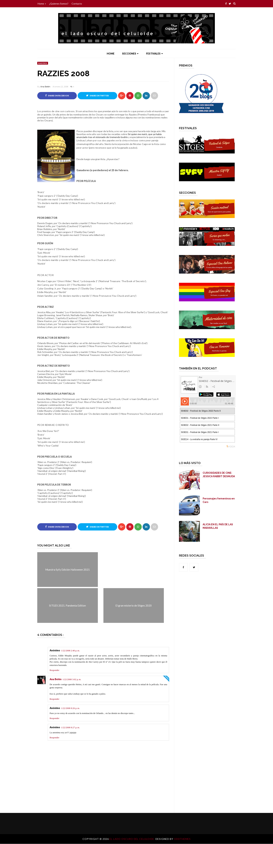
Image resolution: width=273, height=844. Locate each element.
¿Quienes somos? (58, 3)
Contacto (77, 3)
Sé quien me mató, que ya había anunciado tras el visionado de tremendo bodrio (119, 136)
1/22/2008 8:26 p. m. (70, 708)
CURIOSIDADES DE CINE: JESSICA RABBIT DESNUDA (219, 474)
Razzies (42, 63)
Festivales (154, 53)
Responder (54, 670)
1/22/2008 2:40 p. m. (70, 650)
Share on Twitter (97, 95)
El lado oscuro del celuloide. (132, 839)
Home (42, 3)
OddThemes (182, 839)
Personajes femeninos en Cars (219, 500)
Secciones (130, 53)
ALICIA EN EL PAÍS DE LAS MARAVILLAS (218, 526)
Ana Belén (45, 86)
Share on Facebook (57, 95)
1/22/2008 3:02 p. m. (72, 679)
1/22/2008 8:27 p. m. (70, 727)
